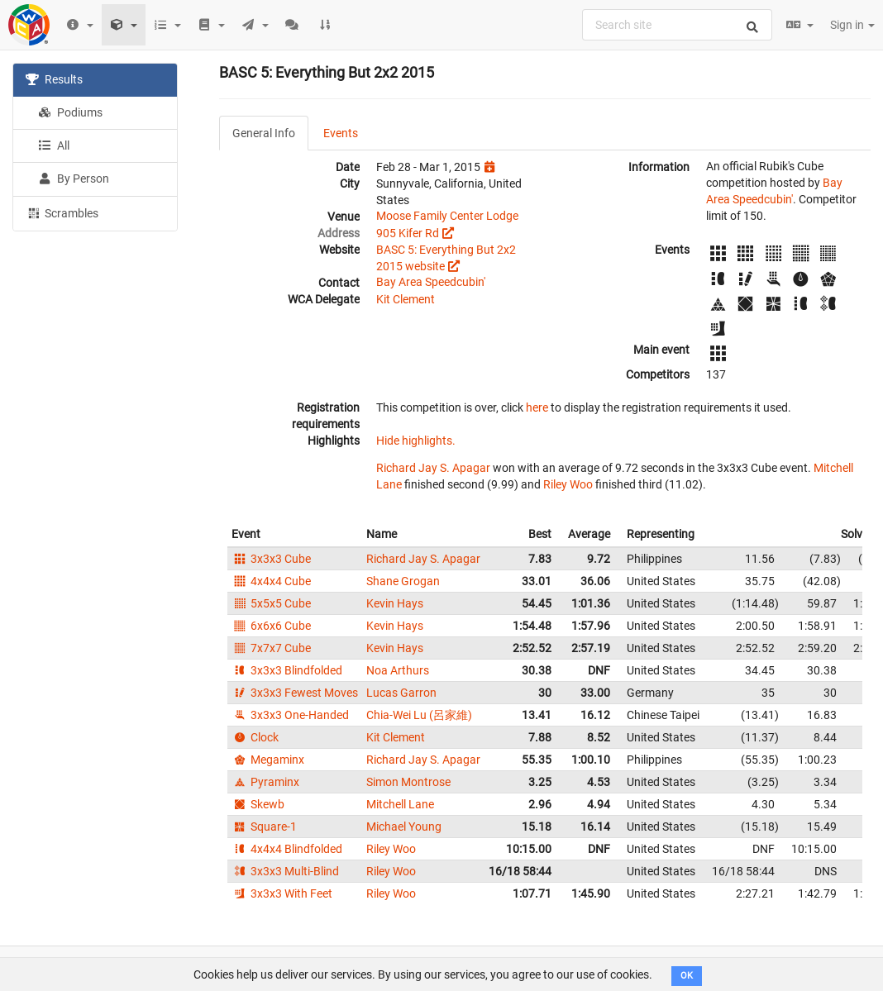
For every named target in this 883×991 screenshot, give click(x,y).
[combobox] (677, 24)
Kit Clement (405, 299)
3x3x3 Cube (271, 558)
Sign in (852, 24)
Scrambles (62, 212)
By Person (73, 178)
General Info (263, 133)
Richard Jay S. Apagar (433, 467)
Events (340, 133)
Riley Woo (568, 484)
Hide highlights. (416, 440)
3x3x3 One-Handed (290, 715)
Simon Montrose (408, 782)
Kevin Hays (394, 603)
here (537, 407)
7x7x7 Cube (271, 648)
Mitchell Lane (400, 804)
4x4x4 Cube (271, 581)
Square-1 (264, 826)
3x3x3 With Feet (281, 893)
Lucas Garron (401, 692)
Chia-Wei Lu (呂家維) (419, 715)
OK (686, 975)
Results (54, 79)
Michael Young (404, 826)
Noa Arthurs (397, 670)
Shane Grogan (403, 581)
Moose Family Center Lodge (447, 215)
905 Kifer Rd (407, 233)
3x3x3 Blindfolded (286, 670)
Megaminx (267, 759)
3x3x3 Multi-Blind (285, 871)
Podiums (70, 112)
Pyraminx (265, 782)
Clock (255, 737)
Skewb (257, 804)
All (53, 145)
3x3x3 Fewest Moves (294, 692)
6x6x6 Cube (271, 625)
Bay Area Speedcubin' (430, 281)
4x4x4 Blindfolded (286, 848)
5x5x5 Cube (271, 603)
